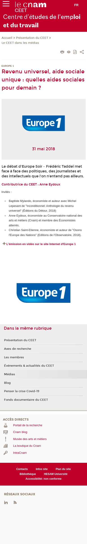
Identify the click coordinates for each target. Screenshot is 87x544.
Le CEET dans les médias (20, 43)
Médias (9, 374)
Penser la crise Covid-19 (21, 391)
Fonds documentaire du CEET (26, 400)
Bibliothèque (28, 474)
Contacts (22, 469)
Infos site (42, 469)
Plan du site (63, 469)
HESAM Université (55, 474)
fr (76, 5)
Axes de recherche (17, 349)
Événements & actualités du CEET (29, 366)
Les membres (14, 357)
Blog (7, 383)
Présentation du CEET (32, 38)
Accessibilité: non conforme (44, 478)
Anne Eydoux (49, 184)
